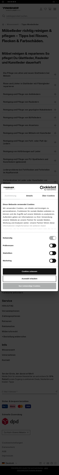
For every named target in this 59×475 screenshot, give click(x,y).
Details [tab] (29, 196)
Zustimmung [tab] (10, 196)
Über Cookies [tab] (48, 196)
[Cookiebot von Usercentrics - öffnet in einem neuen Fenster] (45, 188)
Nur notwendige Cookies (29, 286)
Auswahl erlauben (29, 279)
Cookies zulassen (29, 271)
